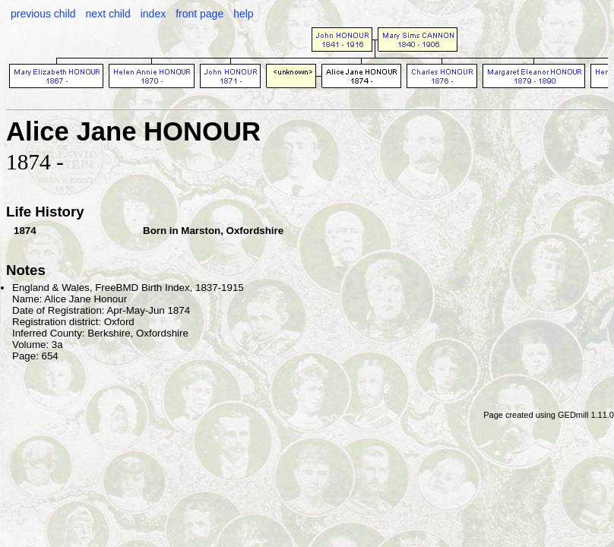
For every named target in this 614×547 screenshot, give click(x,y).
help (243, 14)
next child (108, 14)
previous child (43, 14)
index (153, 14)
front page (199, 14)
